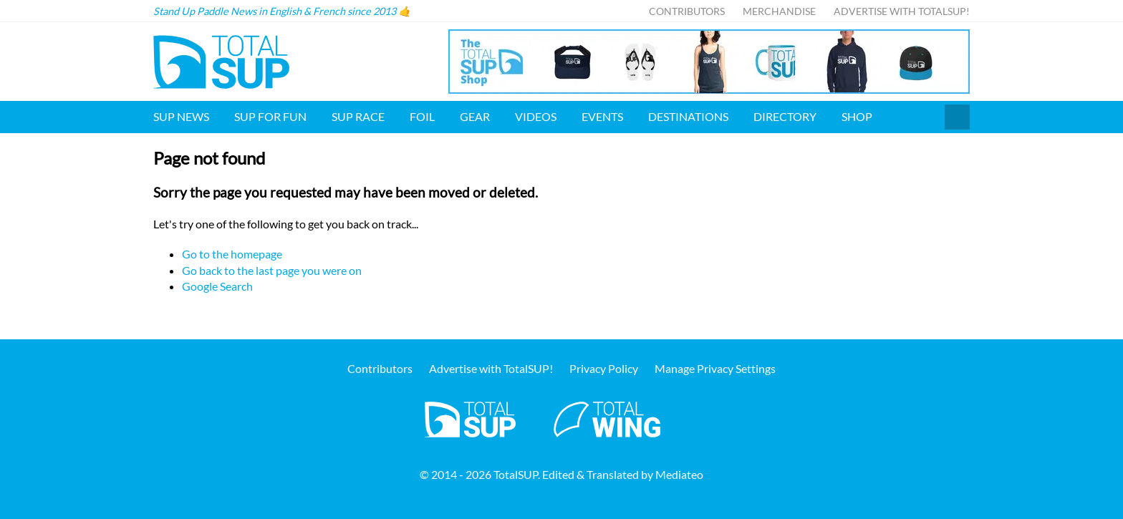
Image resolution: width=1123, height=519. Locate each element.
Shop (857, 116)
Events (602, 116)
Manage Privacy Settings (715, 368)
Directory (784, 116)
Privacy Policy (603, 368)
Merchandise (779, 11)
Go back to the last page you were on (272, 270)
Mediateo (679, 474)
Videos (535, 116)
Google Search (217, 286)
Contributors (687, 11)
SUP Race (358, 116)
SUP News (181, 116)
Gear (475, 116)
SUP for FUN (270, 116)
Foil (422, 116)
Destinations (688, 116)
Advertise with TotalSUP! (902, 11)
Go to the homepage (232, 254)
